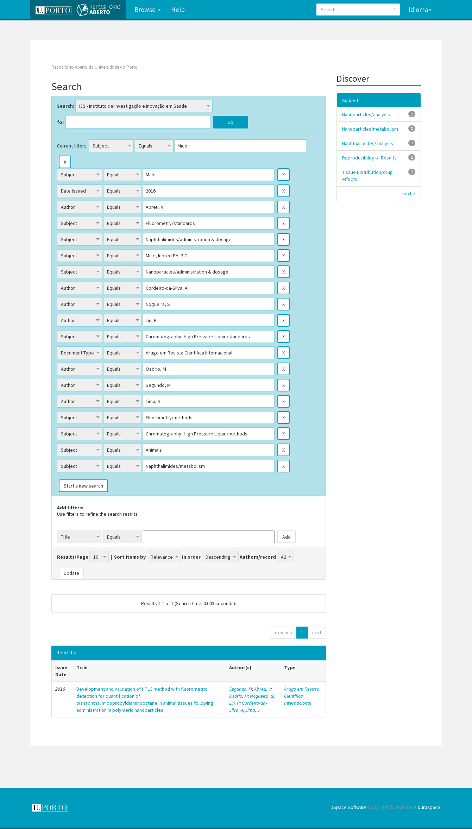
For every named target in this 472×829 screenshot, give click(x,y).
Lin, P (234, 703)
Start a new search (83, 486)
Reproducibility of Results (369, 158)
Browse (147, 9)
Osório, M (238, 696)
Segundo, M (240, 689)
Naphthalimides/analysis (367, 143)
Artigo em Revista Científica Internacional (302, 696)
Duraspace (429, 807)
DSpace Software (349, 807)
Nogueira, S (261, 696)
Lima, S (252, 710)
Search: (65, 106)
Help (178, 9)
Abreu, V (262, 689)
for (60, 122)
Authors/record (258, 557)
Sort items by (130, 557)
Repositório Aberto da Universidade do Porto (94, 67)
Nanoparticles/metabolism (370, 129)
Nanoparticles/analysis (366, 114)
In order (191, 557)
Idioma (420, 9)
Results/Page (72, 557)
